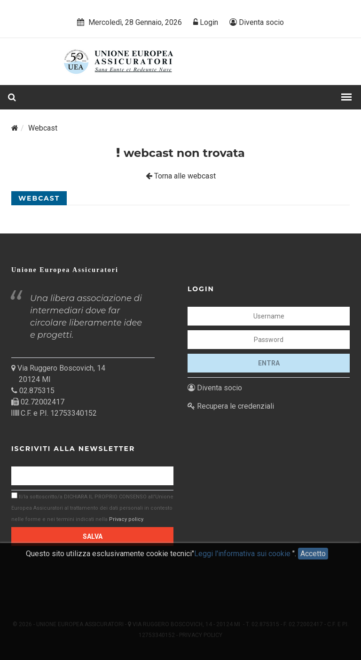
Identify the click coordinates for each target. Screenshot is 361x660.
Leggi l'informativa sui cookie (243, 559)
